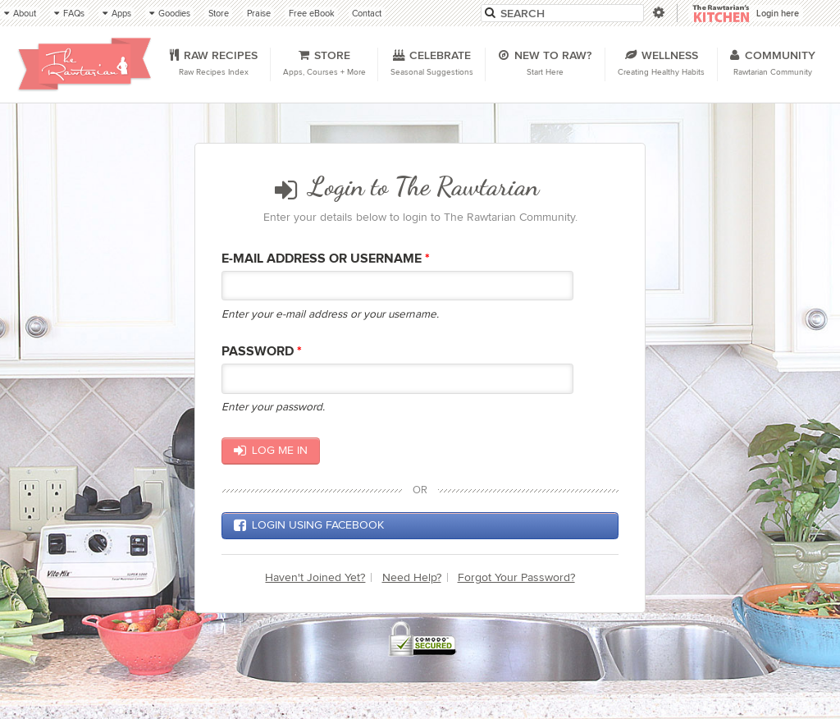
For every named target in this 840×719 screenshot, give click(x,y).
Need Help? (411, 577)
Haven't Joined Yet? (315, 577)
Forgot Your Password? (516, 577)
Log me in (270, 450)
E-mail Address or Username (325, 259)
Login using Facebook (308, 525)
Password (261, 352)
